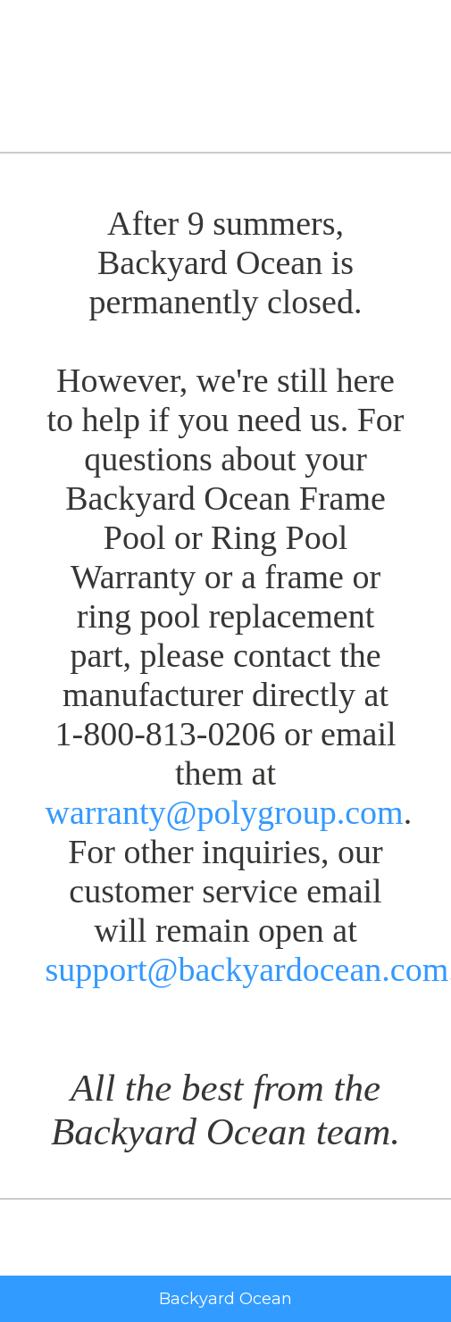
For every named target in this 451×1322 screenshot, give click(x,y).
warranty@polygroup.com (225, 812)
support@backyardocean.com (247, 969)
